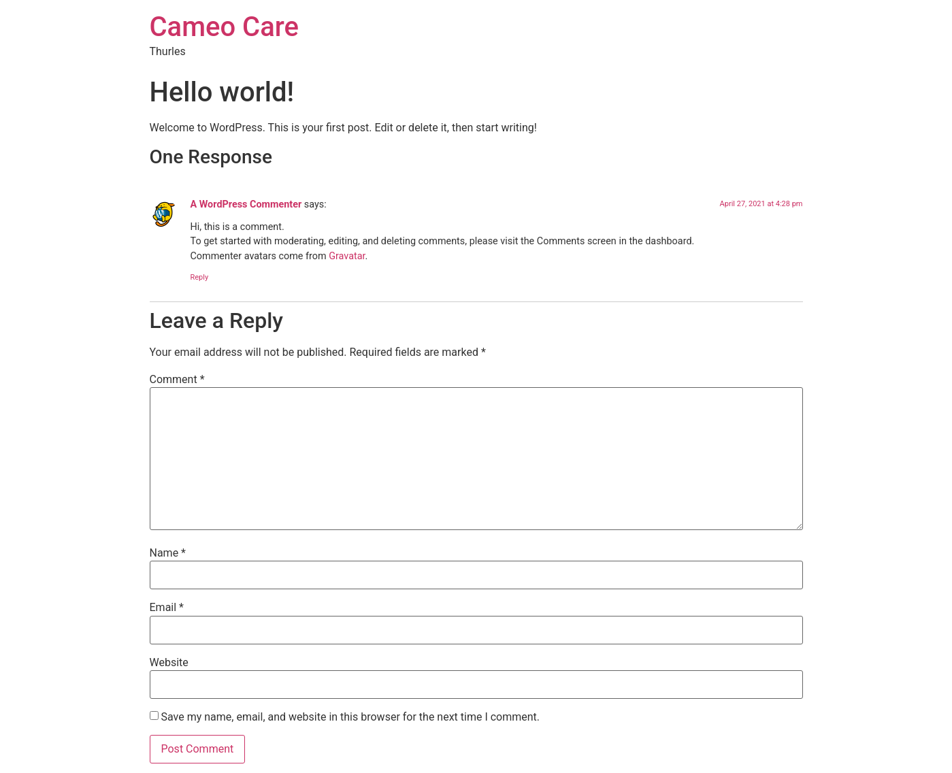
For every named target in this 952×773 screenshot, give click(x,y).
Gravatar (347, 256)
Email (167, 607)
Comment (177, 379)
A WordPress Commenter (246, 204)
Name (168, 553)
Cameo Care (224, 27)
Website (169, 662)
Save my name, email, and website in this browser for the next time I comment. (350, 717)
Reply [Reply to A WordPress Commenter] (200, 277)
